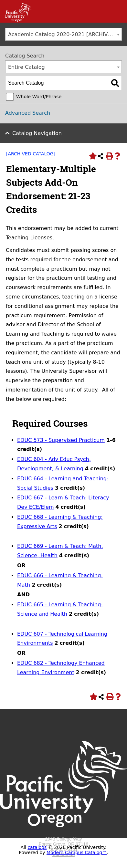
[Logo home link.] (63, 833)
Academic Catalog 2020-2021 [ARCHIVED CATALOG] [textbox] (65, 34)
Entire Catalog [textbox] (26, 67)
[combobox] (63, 34)
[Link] (16, 20)
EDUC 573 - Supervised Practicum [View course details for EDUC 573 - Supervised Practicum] (61, 440)
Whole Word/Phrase (38, 96)
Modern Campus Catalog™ (77, 852)
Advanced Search (27, 113)
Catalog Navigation (37, 133)
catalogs (37, 847)
